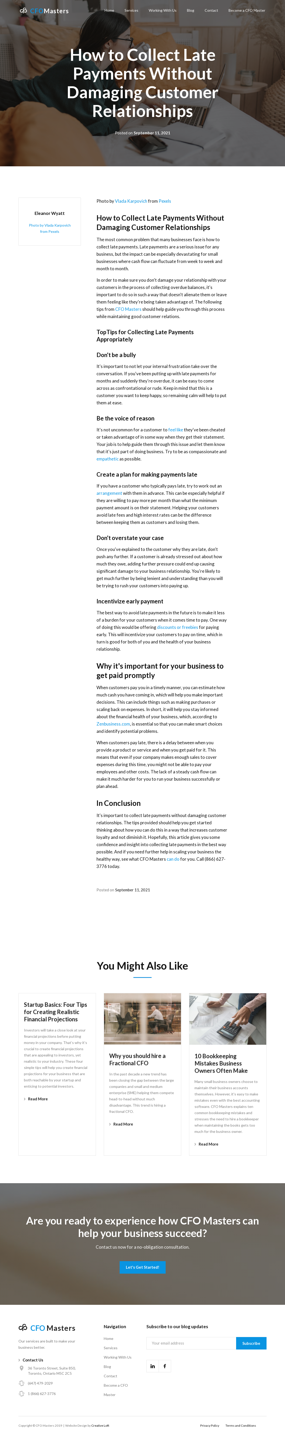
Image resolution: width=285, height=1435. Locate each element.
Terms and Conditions (240, 1425)
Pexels (165, 201)
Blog (190, 10)
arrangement (109, 493)
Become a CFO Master (247, 10)
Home (109, 10)
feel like (175, 429)
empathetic (107, 459)
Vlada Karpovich (131, 201)
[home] (44, 10)
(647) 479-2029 (40, 1383)
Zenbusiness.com (113, 724)
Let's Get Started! (142, 1267)
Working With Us (163, 10)
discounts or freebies (177, 627)
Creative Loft (100, 1425)
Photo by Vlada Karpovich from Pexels (50, 228)
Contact (211, 10)
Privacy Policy (209, 1425)
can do (173, 859)
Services (131, 10)
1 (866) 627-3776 (42, 1393)
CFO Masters (128, 309)
